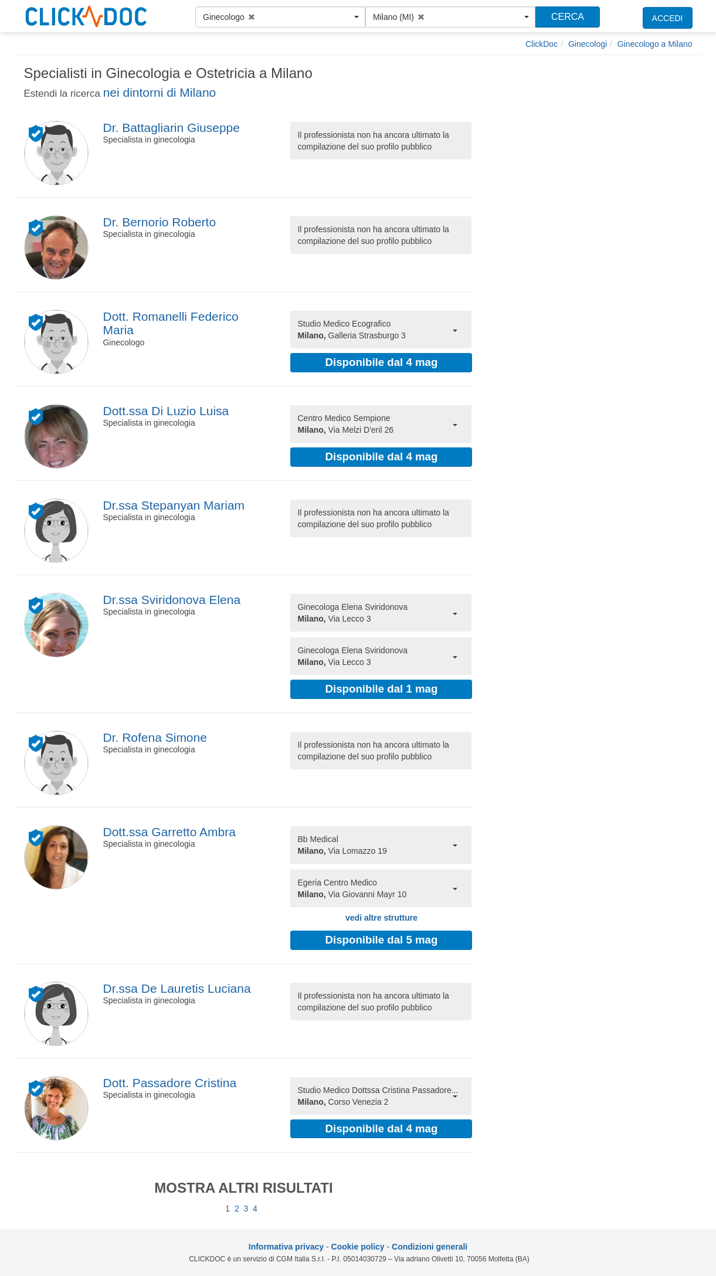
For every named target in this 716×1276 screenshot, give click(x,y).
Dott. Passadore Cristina (169, 1083)
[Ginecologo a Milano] (655, 44)
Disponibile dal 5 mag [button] (381, 940)
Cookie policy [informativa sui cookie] (358, 1246)
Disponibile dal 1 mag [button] (381, 689)
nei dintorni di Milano (159, 92)
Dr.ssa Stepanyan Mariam (174, 505)
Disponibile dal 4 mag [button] (381, 362)
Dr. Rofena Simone (154, 737)
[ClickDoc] (541, 44)
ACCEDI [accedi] (667, 18)
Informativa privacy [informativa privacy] (286, 1246)
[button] (280, 17)
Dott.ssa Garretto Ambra (169, 832)
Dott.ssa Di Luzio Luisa (166, 411)
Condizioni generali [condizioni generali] (429, 1246)
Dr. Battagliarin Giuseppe (171, 127)
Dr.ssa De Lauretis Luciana (176, 988)
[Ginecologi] (587, 44)
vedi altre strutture (381, 917)
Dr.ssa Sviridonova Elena (171, 599)
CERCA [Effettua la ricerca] (567, 17)
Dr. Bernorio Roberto (159, 222)
